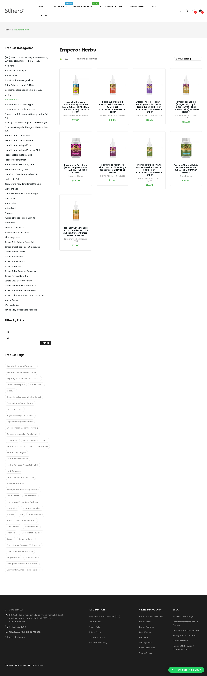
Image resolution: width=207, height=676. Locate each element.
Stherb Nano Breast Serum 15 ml (20, 290)
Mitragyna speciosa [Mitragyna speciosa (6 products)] (32, 508)
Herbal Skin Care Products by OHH (21, 174)
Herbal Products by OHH (16, 169)
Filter (45, 343)
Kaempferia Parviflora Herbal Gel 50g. (23, 184)
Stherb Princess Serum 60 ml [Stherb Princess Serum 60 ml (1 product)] (20, 551)
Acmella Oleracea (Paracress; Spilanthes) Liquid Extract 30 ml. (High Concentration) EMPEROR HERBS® (75, 107)
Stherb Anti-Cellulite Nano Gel (19, 242)
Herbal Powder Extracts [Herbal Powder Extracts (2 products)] (17, 458)
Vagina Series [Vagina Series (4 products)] (13, 557)
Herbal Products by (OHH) (151, 616)
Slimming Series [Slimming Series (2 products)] (26, 539)
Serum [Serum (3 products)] (10, 539)
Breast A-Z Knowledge (183, 616)
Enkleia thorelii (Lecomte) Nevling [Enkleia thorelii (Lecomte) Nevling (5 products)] (22, 428)
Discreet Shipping (97, 637)
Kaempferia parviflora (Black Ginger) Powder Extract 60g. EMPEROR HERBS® (75, 169)
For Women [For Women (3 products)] (12, 440)
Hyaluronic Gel (12, 179)
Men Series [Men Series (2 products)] (12, 508)
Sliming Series (145, 642)
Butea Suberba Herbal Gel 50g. (19, 85)
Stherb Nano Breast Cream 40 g (20, 285)
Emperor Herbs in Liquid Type (186, 116)
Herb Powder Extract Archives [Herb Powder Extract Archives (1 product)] (20, 477)
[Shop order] (188, 59)
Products (9, 213)
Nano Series (10, 203)
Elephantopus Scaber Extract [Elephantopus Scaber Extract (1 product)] (20, 403)
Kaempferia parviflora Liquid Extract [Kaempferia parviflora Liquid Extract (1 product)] (23, 489)
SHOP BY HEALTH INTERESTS (75, 116)
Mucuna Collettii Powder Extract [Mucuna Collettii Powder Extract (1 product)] (21, 520)
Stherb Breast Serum (15, 261)
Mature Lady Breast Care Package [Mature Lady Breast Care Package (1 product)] (22, 502)
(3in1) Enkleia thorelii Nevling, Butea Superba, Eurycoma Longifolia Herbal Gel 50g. (26, 59)
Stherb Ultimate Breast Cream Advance (24, 295)
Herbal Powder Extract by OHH (19, 164)
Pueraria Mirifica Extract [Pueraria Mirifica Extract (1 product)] (31, 532)
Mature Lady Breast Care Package (21, 193)
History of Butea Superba (184, 635)
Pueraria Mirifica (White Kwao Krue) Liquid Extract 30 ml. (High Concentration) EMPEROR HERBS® (149, 169)
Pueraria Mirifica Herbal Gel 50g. (20, 217)
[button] (186, 670)
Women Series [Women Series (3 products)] (32, 557)
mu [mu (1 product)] (21, 514)
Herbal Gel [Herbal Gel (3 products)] (43, 446)
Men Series (10, 198)
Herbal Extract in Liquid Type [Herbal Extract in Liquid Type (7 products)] (19, 446)
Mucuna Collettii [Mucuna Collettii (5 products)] (36, 514)
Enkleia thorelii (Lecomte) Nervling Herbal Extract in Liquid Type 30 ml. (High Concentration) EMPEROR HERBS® (149, 106)
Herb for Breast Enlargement (186, 630)
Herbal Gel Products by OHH (18, 154)
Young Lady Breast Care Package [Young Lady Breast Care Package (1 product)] (22, 563)
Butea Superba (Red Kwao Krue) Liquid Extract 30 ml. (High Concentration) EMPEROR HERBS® (112, 106)
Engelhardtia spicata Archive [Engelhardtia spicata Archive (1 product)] (20, 415)
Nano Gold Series (147, 647)
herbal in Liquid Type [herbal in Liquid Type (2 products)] (16, 452)
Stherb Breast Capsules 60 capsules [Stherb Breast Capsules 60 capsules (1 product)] (23, 545)
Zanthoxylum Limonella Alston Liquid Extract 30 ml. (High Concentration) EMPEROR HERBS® (75, 231)
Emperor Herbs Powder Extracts (20, 109)
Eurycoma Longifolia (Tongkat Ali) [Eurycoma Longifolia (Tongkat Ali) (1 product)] (22, 434)
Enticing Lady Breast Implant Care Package (26, 122)
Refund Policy (95, 632)
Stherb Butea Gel (13, 266)
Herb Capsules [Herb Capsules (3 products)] (14, 471)
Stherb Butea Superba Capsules (20, 271)
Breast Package (146, 627)
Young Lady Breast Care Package (21, 309)
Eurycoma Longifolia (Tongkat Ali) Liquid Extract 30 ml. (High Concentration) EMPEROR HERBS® (186, 106)
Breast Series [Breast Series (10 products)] (36, 384)
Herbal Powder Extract (15, 159)
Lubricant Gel (11, 188)
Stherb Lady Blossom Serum (18, 280)
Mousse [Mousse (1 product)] (10, 514)
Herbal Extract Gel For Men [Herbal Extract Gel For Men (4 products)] (35, 440)
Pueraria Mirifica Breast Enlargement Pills (183, 648)
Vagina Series (11, 300)
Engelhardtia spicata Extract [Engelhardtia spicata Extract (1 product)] (20, 421)
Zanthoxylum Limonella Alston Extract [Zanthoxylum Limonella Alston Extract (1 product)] (23, 570)
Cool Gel (9, 94)
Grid (61, 59)
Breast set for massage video (19, 80)
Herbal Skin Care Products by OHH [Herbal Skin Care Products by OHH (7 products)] (22, 465)
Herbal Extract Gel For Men (17, 135)
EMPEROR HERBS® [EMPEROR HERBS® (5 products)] (14, 409)
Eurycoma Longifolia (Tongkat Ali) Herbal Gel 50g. (26, 129)
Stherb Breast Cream (15, 251)
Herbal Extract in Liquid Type (149, 179)
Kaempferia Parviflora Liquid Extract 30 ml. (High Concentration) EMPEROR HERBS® (112, 168)
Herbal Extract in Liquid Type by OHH (22, 150)
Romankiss (10, 222)
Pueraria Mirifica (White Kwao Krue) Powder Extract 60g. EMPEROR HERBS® (186, 169)
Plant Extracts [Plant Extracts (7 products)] (13, 526)
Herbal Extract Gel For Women (19, 140)
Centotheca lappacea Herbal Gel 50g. (23, 90)
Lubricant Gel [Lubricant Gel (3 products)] (30, 495)
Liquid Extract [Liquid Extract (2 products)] (13, 495)
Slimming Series (12, 237)
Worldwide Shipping (98, 642)
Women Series (12, 305)
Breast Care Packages (15, 70)
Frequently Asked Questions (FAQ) (104, 616)
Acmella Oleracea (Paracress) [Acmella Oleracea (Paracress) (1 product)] (21, 366)
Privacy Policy (95, 627)
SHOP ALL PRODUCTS (15, 227)
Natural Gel (10, 208)
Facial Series (145, 632)
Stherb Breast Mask (14, 256)
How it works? (95, 621)
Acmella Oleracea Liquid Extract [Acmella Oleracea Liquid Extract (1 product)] (21, 372)
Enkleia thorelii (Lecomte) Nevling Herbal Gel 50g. (26, 116)
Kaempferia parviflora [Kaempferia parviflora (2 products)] (17, 483)
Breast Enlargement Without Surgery (185, 623)
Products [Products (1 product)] (11, 532)
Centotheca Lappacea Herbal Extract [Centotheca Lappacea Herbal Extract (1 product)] (24, 397)
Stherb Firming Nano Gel (16, 276)
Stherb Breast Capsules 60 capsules (22, 247)
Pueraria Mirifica (180, 640)
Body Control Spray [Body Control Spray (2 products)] (16, 384)
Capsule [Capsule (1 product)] (11, 390)
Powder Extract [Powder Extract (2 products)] (31, 526)
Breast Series (186, 176)
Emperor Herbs (76, 176)
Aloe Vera (9, 65)
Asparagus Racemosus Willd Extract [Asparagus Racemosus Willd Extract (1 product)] (23, 378)
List (67, 59)
